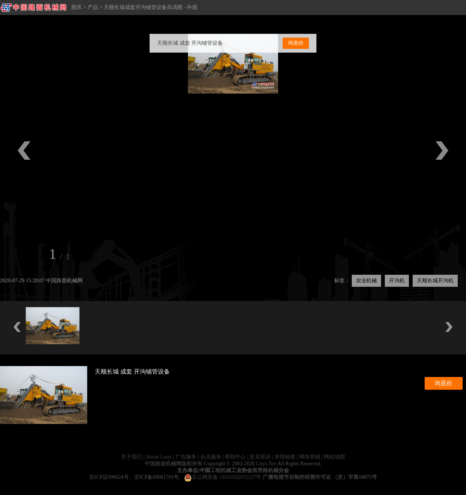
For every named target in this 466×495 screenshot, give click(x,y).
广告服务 (186, 457)
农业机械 (366, 280)
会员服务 (210, 457)
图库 (76, 7)
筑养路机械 (265, 470)
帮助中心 (235, 457)
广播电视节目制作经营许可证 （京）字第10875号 (320, 477)
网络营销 (309, 457)
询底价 (296, 43)
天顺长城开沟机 (435, 280)
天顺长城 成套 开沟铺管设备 (190, 43)
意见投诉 (260, 457)
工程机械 (220, 470)
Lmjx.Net (266, 463)
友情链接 (284, 457)
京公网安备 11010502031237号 (222, 477)
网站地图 (334, 457)
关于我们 (131, 457)
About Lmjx (159, 457)
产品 (93, 7)
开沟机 (397, 280)
